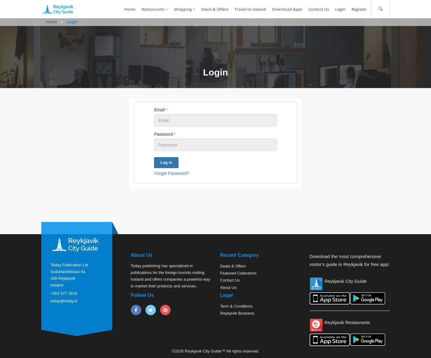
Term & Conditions (236, 306)
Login (340, 9)
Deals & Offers (214, 9)
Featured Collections (238, 273)
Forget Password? (171, 173)
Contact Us (318, 9)
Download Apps (287, 9)
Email (161, 109)
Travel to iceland (250, 9)
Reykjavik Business (237, 313)
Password (165, 134)
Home (129, 9)
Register (359, 9)
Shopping (184, 9)
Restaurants (155, 9)
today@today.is (64, 301)
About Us (228, 287)
